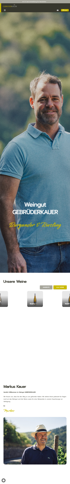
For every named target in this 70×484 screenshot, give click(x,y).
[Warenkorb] (57, 10)
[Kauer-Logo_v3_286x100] (10, 5)
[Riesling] (35, 299)
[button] (5, 10)
